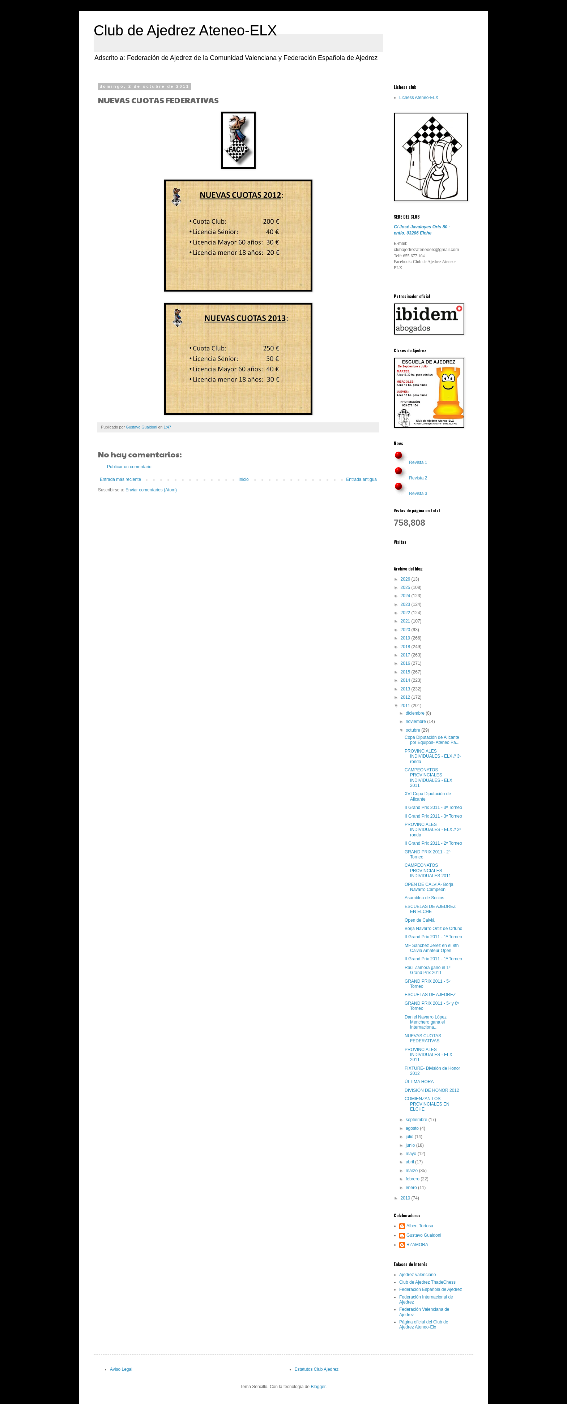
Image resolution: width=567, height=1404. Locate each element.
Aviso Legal (121, 1369)
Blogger (318, 1386)
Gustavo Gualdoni (423, 1235)
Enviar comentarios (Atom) (151, 489)
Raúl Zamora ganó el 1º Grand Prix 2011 (427, 970)
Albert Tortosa (419, 1225)
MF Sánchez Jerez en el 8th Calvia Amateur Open (432, 948)
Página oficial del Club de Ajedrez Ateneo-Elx (423, 1324)
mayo (412, 1153)
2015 (406, 672)
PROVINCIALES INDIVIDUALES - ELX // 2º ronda (433, 829)
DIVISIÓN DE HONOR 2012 (432, 1090)
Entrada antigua (361, 479)
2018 (406, 646)
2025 (406, 587)
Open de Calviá (420, 920)
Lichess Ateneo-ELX (418, 97)
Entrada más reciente (120, 479)
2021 (406, 621)
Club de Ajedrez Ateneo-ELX (185, 30)
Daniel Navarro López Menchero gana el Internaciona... (426, 1022)
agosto (413, 1128)
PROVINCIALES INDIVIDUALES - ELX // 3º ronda (433, 756)
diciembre (416, 713)
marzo (412, 1170)
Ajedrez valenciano (417, 1274)
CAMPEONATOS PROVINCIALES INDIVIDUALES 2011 (428, 870)
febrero (413, 1178)
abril (410, 1161)
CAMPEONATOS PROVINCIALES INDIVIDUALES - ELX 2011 (428, 777)
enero (412, 1187)
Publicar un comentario (129, 466)
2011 (406, 705)
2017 (406, 655)
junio (411, 1145)
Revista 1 (418, 462)
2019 (406, 638)
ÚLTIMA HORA (419, 1081)
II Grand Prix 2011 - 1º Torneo (433, 936)
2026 (406, 579)
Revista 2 (418, 478)
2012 (406, 697)
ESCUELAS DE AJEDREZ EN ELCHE (430, 909)
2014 (406, 680)
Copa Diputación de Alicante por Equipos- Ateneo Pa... (432, 740)
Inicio (244, 479)
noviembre (416, 721)
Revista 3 (418, 493)
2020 (406, 629)
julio (410, 1136)
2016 (406, 663)
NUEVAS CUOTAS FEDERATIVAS (423, 1038)
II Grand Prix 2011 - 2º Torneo (433, 843)
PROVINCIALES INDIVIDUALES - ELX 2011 (428, 1055)
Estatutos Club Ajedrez (316, 1369)
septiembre (417, 1119)
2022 (406, 612)
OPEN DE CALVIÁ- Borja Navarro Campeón (429, 887)
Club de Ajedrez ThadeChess (427, 1282)
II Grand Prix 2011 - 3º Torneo (433, 807)
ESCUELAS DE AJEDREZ (430, 994)
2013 (406, 689)
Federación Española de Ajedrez (430, 1289)
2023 (406, 604)
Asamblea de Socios (424, 897)
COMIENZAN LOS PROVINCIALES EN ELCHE (427, 1104)
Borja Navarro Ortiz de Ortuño (433, 928)
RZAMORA (417, 1244)
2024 (406, 595)
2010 (406, 1198)
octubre (413, 730)
